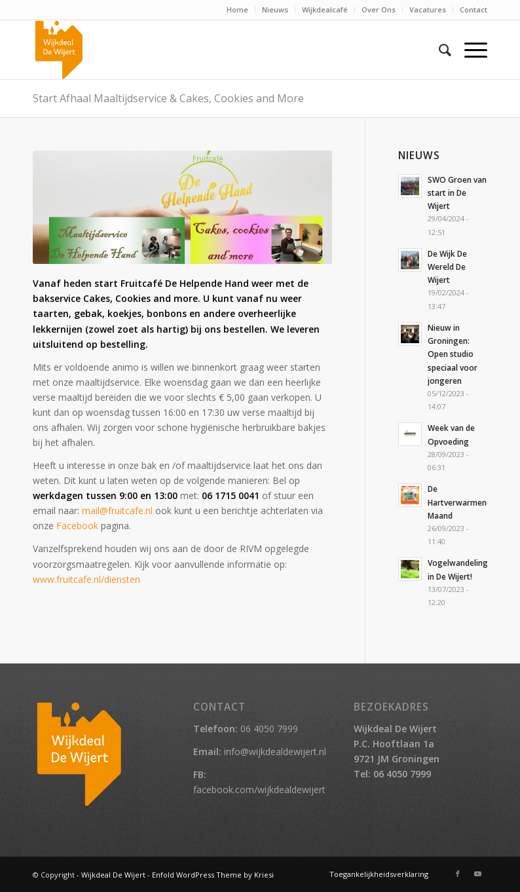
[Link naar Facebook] (458, 873)
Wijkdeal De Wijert (113, 875)
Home (237, 9)
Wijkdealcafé (325, 9)
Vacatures (427, 9)
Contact (473, 9)
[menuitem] (237, 10)
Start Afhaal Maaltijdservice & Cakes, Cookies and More (168, 98)
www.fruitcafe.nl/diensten (86, 579)
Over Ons (379, 9)
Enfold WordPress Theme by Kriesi (213, 875)
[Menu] (469, 49)
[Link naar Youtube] (477, 873)
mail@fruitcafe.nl (117, 510)
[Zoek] (438, 49)
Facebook (77, 525)
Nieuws (275, 9)
